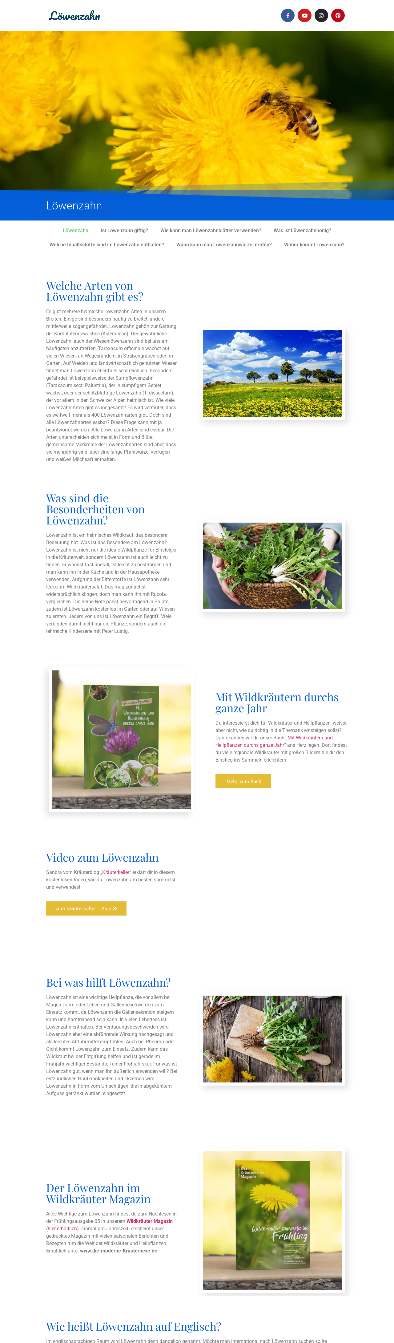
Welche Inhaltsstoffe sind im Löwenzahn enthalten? (107, 245)
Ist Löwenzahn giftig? (124, 230)
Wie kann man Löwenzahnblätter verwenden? (210, 230)
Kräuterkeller (115, 872)
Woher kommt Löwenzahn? (314, 245)
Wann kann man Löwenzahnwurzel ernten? (224, 245)
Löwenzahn (74, 15)
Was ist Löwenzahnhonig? (302, 230)
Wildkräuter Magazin (150, 1221)
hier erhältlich (62, 1228)
